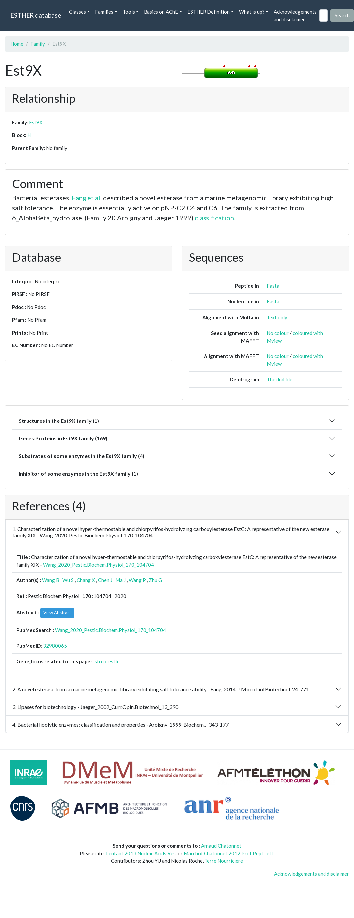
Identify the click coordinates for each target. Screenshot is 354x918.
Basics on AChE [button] (161, 12)
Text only (277, 317)
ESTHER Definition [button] (208, 12)
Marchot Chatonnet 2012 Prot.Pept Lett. (229, 853)
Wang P (137, 580)
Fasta (273, 286)
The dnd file (279, 379)
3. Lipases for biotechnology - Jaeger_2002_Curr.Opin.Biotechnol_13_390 (95, 707)
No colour (278, 333)
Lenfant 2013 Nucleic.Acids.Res (141, 853)
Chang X (86, 580)
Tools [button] (129, 12)
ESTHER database (35, 15)
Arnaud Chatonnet (221, 846)
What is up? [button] (252, 12)
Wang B (50, 580)
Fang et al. (87, 198)
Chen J (105, 580)
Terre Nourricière (224, 861)
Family (37, 44)
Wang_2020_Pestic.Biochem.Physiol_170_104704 (98, 565)
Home (16, 44)
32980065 (55, 646)
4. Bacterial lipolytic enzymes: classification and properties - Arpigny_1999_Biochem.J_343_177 (120, 724)
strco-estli (106, 661)
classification (214, 218)
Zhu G (155, 580)
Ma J (120, 580)
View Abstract (57, 612)
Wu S (68, 580)
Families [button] (104, 12)
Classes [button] (77, 12)
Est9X (36, 122)
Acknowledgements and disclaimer (295, 15)
